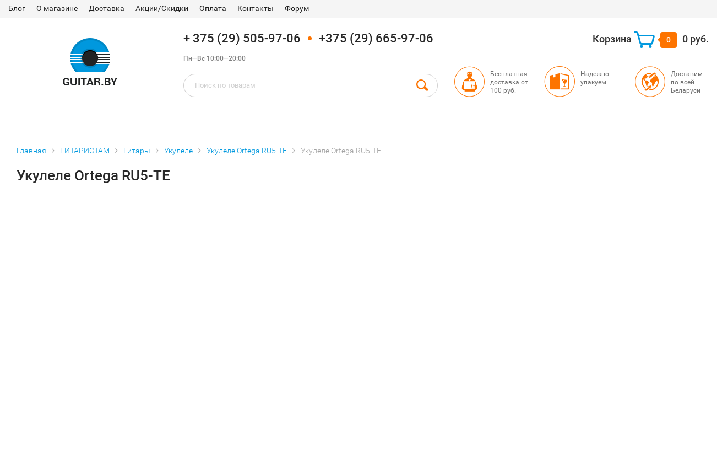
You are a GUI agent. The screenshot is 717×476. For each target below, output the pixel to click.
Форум (297, 8)
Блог (16, 8)
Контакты (255, 8)
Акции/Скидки (161, 8)
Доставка (106, 8)
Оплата (212, 8)
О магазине (57, 8)
